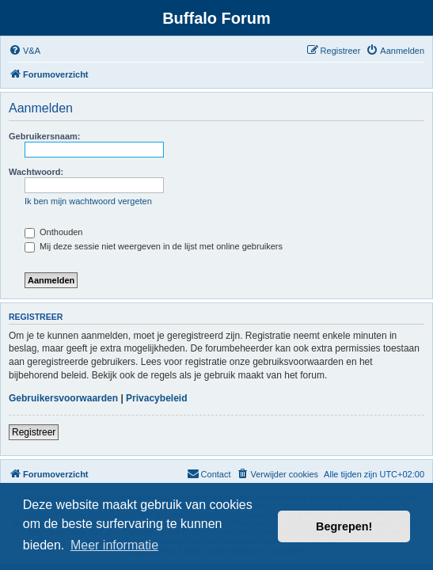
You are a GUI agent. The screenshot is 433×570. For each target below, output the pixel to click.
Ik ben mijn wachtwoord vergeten (88, 201)
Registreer (33, 432)
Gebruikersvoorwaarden (63, 398)
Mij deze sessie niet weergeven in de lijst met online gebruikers (154, 246)
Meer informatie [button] (114, 545)
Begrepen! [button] (344, 526)
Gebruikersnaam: (44, 136)
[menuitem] (24, 50)
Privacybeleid (156, 398)
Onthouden (54, 232)
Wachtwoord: (36, 172)
